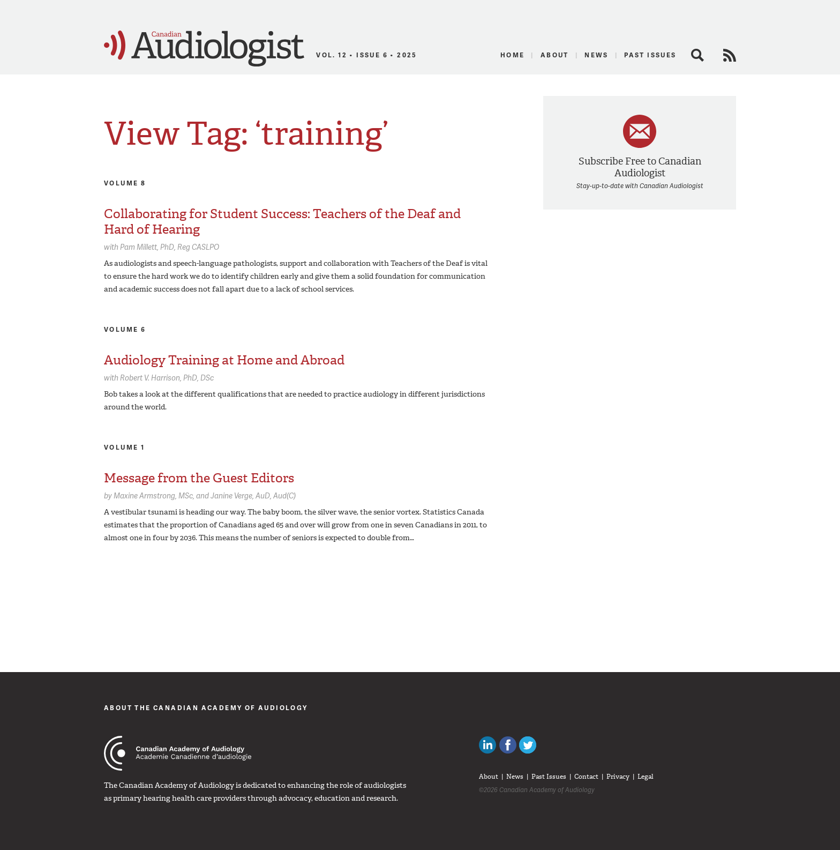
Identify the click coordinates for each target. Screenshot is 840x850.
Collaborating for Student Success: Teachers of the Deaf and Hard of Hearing (282, 221)
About (555, 54)
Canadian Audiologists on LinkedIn (487, 745)
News (596, 54)
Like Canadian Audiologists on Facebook (507, 745)
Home (512, 54)
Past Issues (650, 54)
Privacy (617, 776)
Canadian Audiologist (204, 49)
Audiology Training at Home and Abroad (224, 360)
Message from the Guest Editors (199, 478)
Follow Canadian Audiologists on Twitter (527, 745)
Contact (586, 776)
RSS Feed (729, 55)
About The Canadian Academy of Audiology (206, 707)
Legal (646, 776)
